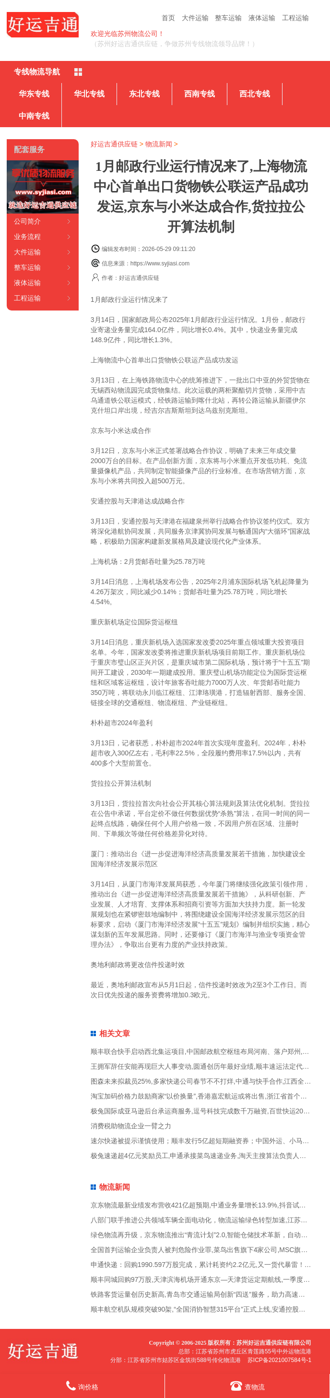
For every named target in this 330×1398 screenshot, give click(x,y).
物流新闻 (158, 144)
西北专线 (254, 94)
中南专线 (34, 116)
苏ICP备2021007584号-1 (279, 1360)
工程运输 (295, 18)
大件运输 (195, 18)
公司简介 (27, 221)
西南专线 (199, 94)
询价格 (82, 1386)
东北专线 (144, 94)
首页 (168, 18)
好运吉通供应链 (114, 144)
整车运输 (228, 18)
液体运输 (261, 18)
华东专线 (34, 94)
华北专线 (89, 94)
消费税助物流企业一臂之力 (131, 1126)
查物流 (247, 1386)
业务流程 (27, 236)
